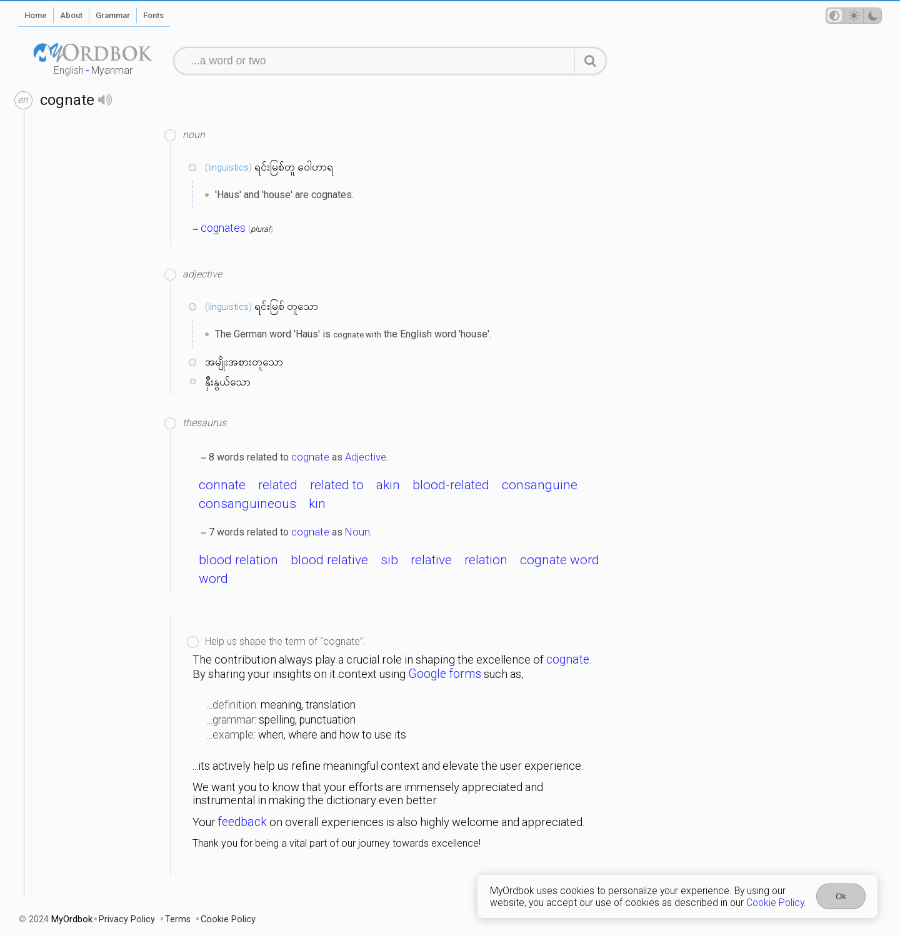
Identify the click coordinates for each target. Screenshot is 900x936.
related (278, 484)
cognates (223, 228)
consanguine (540, 484)
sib (389, 559)
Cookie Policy (775, 903)
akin (388, 484)
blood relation (238, 559)
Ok (841, 896)
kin (317, 503)
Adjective (365, 457)
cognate (310, 457)
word (213, 578)
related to (337, 484)
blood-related (450, 484)
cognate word (559, 559)
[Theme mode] (854, 15)
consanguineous (247, 503)
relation (486, 559)
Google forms (444, 674)
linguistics (228, 167)
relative (431, 559)
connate (222, 484)
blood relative (329, 559)
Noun (357, 531)
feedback (242, 822)
